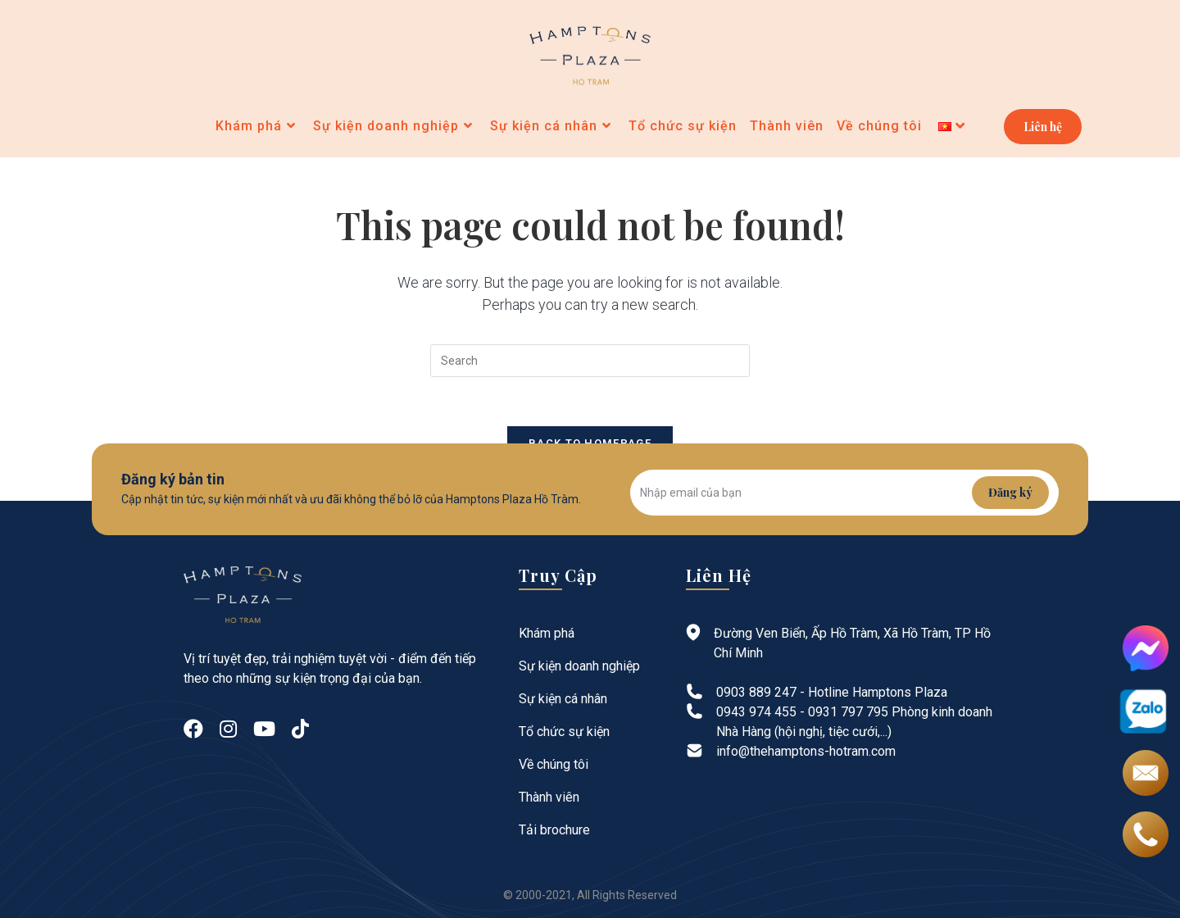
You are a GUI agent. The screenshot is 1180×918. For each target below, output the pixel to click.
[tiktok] (300, 729)
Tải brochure (554, 830)
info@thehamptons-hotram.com (806, 751)
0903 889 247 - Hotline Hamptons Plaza (831, 692)
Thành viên (549, 797)
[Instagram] (228, 729)
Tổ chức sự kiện (564, 731)
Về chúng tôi (553, 764)
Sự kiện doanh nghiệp (579, 666)
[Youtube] (264, 729)
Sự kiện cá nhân (563, 699)
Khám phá (546, 633)
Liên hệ (1042, 126)
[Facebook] (193, 729)
